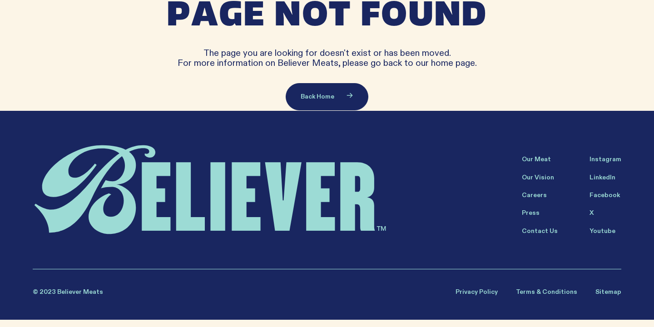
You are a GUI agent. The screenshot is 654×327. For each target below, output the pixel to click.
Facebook (605, 195)
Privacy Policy (477, 291)
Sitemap (608, 291)
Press (531, 212)
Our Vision (538, 177)
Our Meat (536, 159)
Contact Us (540, 231)
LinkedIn (602, 177)
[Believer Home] (209, 190)
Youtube (602, 231)
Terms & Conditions (546, 291)
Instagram (605, 159)
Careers (534, 195)
